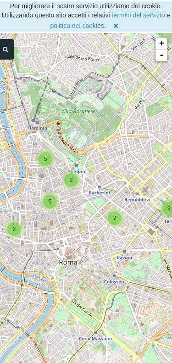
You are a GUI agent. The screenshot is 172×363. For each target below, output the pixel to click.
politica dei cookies (77, 25)
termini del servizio (138, 15)
